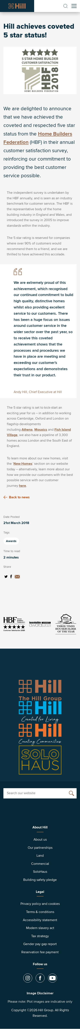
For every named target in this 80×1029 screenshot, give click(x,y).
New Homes (22, 464)
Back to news (16, 497)
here (22, 486)
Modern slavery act (40, 928)
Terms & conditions (40, 912)
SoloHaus (40, 872)
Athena (27, 429)
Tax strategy (40, 936)
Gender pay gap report (40, 944)
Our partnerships (40, 848)
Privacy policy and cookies (40, 904)
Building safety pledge (40, 880)
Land (40, 855)
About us (40, 839)
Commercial (40, 864)
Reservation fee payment (40, 952)
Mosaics (40, 429)
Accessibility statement (40, 920)
